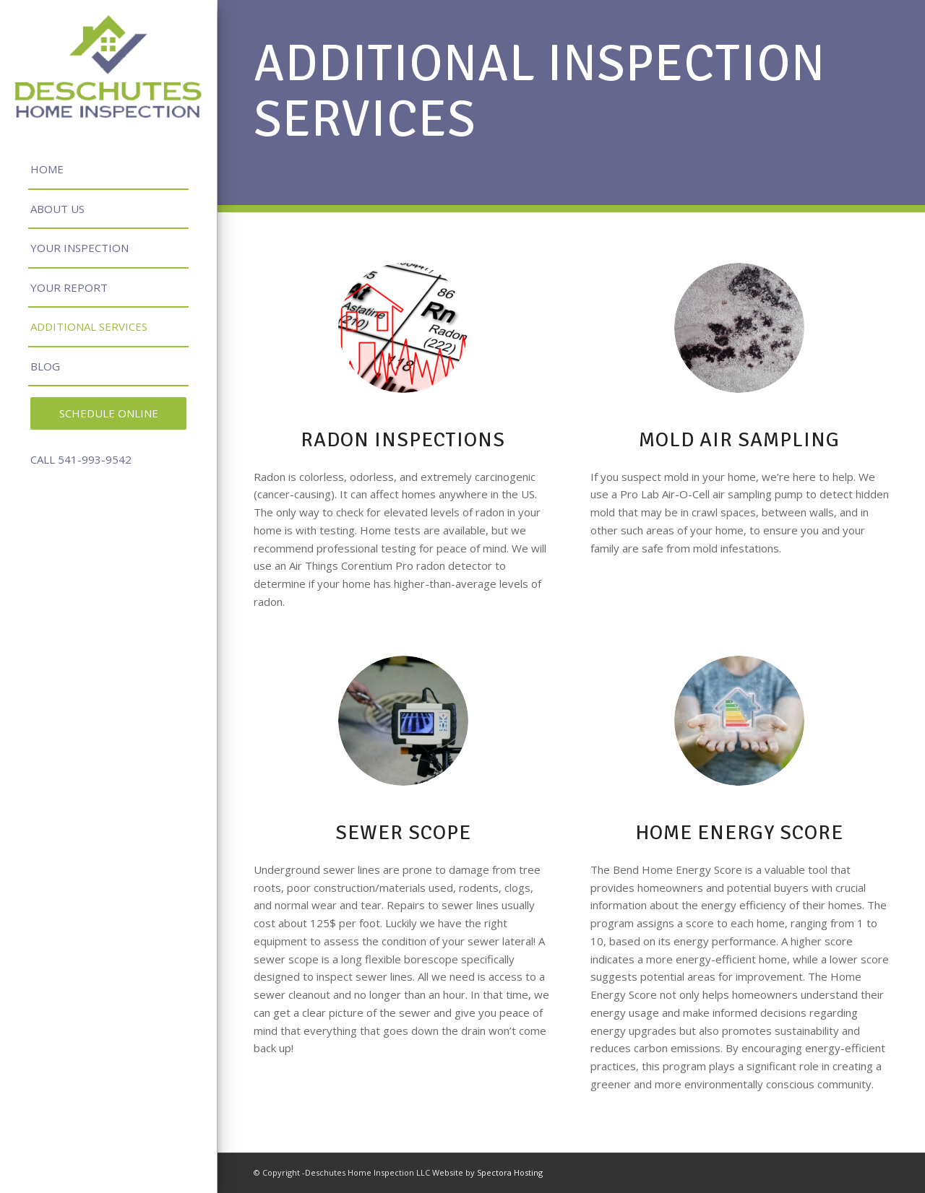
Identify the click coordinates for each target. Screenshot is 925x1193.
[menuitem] (108, 170)
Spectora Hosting (510, 1172)
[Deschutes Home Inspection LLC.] (108, 66)
